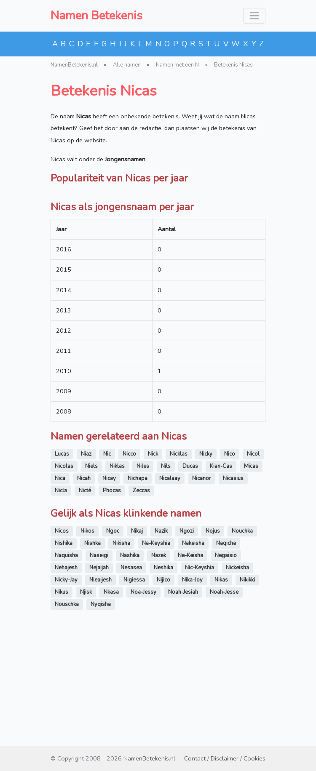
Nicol (253, 561)
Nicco (129, 561)
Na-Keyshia (156, 650)
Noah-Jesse (224, 699)
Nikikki (247, 687)
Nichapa (137, 586)
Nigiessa (134, 687)
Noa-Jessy (143, 699)
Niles (143, 573)
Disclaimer (224, 758)
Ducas (190, 573)
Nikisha (121, 650)
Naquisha (66, 663)
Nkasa (111, 699)
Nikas (221, 687)
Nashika (129, 663)
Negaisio (226, 663)
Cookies (254, 758)
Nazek (158, 663)
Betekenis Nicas (233, 65)
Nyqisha (101, 711)
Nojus (213, 638)
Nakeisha (193, 650)
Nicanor (201, 586)
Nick (153, 561)
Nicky (205, 561)
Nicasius (233, 586)
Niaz (86, 561)
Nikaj (137, 638)
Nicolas (64, 573)
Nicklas (178, 561)
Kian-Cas (221, 573)
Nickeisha (237, 675)
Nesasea (131, 675)
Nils (166, 573)
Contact (195, 758)
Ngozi (186, 638)
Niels (91, 573)
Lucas (62, 561)
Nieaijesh (100, 687)
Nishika (63, 650)
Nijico (163, 687)
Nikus (61, 699)
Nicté (85, 598)
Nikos (87, 638)
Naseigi (99, 663)
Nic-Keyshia (199, 675)
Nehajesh (66, 675)
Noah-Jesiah (183, 699)
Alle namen (127, 65)
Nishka (92, 650)
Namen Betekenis (96, 16)
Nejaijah (99, 675)
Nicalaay (169, 586)
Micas (251, 573)
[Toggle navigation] (254, 16)
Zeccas (141, 598)
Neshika (163, 675)
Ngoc (112, 638)
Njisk (86, 699)
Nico (229, 561)
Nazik (161, 638)
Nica (60, 586)
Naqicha (226, 650)
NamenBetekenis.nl (74, 65)
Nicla (61, 598)
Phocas (112, 598)
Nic (107, 561)
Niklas (117, 573)
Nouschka (67, 711)
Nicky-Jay (66, 687)
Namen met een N (177, 65)
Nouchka (242, 638)
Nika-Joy (192, 687)
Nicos (62, 638)
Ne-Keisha (190, 663)
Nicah (84, 586)
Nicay (109, 586)
